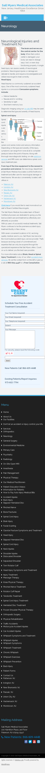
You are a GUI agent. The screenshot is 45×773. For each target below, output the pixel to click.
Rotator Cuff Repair (11, 595)
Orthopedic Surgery (11, 618)
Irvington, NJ (8, 187)
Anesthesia (8, 472)
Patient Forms (9, 674)
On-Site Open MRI (11, 467)
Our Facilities (8, 423)
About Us (7, 420)
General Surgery (10, 444)
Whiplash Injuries (10, 644)
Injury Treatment (10, 578)
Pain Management (11, 476)
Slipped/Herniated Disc (13, 506)
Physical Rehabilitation (13, 623)
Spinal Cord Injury (10, 520)
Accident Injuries (10, 501)
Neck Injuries (8, 552)
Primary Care (8, 453)
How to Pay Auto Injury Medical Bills (19, 496)
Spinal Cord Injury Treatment (15, 604)
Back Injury (8, 503)
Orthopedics (8, 435)
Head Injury (8, 539)
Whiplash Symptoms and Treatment (19, 639)
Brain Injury (8, 525)
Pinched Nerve (9, 511)
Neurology (7, 440)
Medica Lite (19, 763)
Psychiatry (7, 458)
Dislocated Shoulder (12, 560)
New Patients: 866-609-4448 (20, 740)
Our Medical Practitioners (14, 486)
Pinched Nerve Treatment (14, 590)
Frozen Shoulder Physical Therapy (18, 613)
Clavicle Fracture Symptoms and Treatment (22, 534)
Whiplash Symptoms (12, 647)
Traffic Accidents (10, 627)
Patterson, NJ (9, 682)
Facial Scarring (9, 529)
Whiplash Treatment (12, 651)
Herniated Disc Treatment (14, 609)
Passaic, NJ (8, 193)
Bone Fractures (10, 515)
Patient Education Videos (14, 490)
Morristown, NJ (9, 201)
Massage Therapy (11, 581)
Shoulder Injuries (10, 557)
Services (7, 432)
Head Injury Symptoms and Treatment (20, 574)
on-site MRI (28, 109)
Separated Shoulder (12, 564)
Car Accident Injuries (12, 635)
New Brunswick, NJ (11, 190)
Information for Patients (13, 493)
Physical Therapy (10, 481)
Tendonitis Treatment (12, 599)
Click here (5, 205)
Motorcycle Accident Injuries (15, 630)
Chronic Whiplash (10, 656)
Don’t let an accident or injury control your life (23, 428)
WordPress (5, 768)
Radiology (7, 463)
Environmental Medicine (13, 449)
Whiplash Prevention (12, 665)
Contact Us (8, 679)
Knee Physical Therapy (13, 586)
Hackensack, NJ (10, 198)
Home (6, 416)
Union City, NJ (9, 196)
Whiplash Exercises (11, 660)
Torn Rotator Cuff (10, 569)
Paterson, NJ (8, 184)
